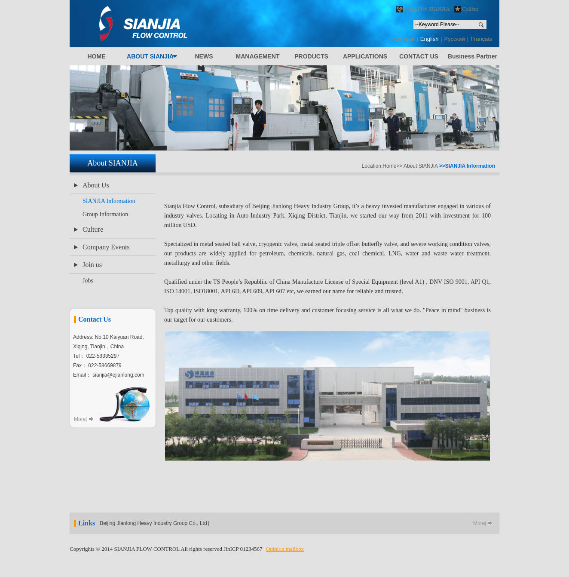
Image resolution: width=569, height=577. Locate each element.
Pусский (454, 39)
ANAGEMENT (258, 56)
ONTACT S (418, 56)
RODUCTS (311, 56)
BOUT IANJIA (150, 56)
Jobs (88, 280)
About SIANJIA (420, 166)
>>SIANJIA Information (467, 166)
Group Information (105, 214)
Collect (466, 9)
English (429, 39)
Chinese (404, 39)
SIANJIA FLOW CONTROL (183, 23)
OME (96, 56)
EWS (204, 56)
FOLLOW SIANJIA (423, 9)
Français (481, 39)
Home (389, 166)
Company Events (106, 247)
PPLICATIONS (365, 56)
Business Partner (472, 56)
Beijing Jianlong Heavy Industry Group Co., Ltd (153, 523)
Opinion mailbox (285, 549)
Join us (92, 264)
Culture (93, 229)
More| (80, 419)
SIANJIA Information (109, 201)
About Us (96, 185)
